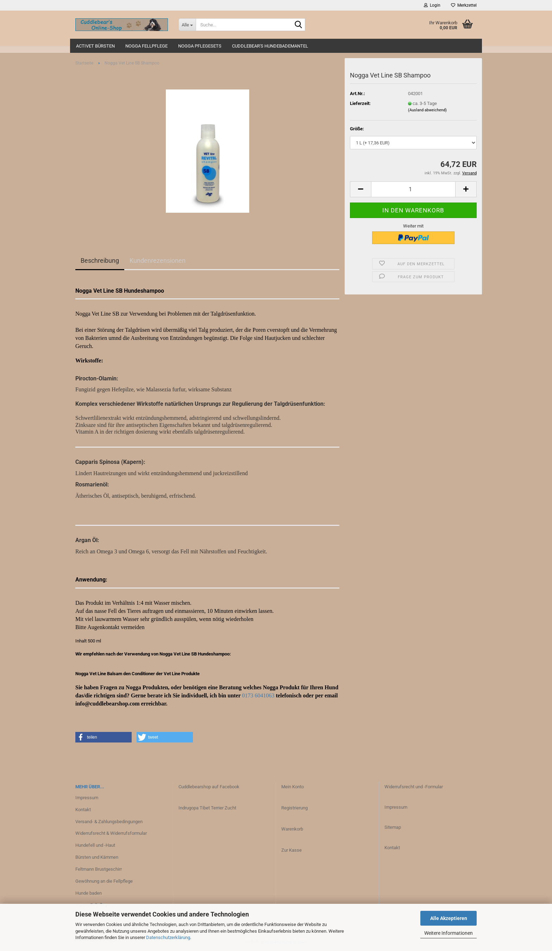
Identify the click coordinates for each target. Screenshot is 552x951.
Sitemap (392, 827)
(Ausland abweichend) (427, 110)
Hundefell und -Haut (95, 845)
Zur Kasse (291, 850)
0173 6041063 (258, 695)
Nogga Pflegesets (199, 46)
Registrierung (294, 807)
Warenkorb (292, 829)
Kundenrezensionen (158, 260)
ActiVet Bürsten (95, 46)
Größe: (357, 128)
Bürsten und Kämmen (96, 857)
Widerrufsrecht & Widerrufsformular (111, 833)
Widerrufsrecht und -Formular (413, 786)
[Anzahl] (413, 189)
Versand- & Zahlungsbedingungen (109, 821)
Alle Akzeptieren (448, 918)
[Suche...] (187, 24)
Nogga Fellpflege (146, 46)
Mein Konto (292, 786)
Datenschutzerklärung (168, 937)
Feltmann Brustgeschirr (98, 869)
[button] (360, 189)
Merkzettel (464, 5)
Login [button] (432, 5)
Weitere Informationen (448, 933)
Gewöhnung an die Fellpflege (104, 881)
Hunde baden (88, 893)
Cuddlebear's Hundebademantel (270, 46)
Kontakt (83, 809)
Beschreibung (100, 260)
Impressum (86, 797)
